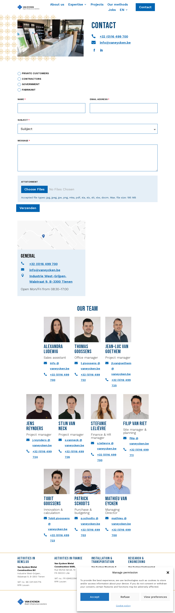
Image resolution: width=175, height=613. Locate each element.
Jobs (112, 10)
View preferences (155, 597)
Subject (23, 120)
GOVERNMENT (29, 84)
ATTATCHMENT (29, 182)
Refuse (125, 597)
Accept (94, 597)
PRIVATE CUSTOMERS (33, 73)
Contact (145, 7)
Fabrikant (27, 90)
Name (21, 99)
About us (57, 4)
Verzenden (30, 208)
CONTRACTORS (29, 79)
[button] (168, 572)
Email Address (99, 99)
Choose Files (34, 189)
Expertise (75, 4)
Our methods (117, 4)
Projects (97, 4)
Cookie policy (123, 605)
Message (23, 140)
